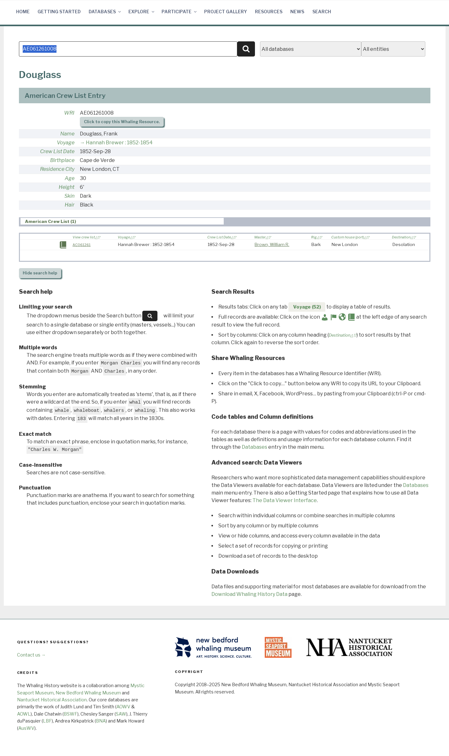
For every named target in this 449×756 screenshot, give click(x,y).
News (297, 11)
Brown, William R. (272, 244)
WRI (69, 113)
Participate (180, 11)
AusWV (26, 728)
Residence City (57, 169)
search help (40, 273)
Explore (141, 11)
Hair (69, 205)
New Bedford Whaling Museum (88, 692)
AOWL (24, 714)
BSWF (70, 714)
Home (23, 11)
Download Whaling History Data (249, 594)
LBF (47, 720)
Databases (105, 11)
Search (321, 11)
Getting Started (59, 11)
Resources (268, 11)
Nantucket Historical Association (52, 699)
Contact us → (31, 654)
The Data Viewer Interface (284, 500)
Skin (69, 196)
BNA (101, 720)
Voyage (65, 143)
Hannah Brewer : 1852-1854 (119, 143)
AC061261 (82, 245)
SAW (121, 714)
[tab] (122, 221)
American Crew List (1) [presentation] (50, 221)
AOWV (123, 706)
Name (67, 134)
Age (69, 178)
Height (66, 187)
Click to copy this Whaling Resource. (122, 121)
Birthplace (62, 160)
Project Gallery (225, 11)
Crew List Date (57, 151)
